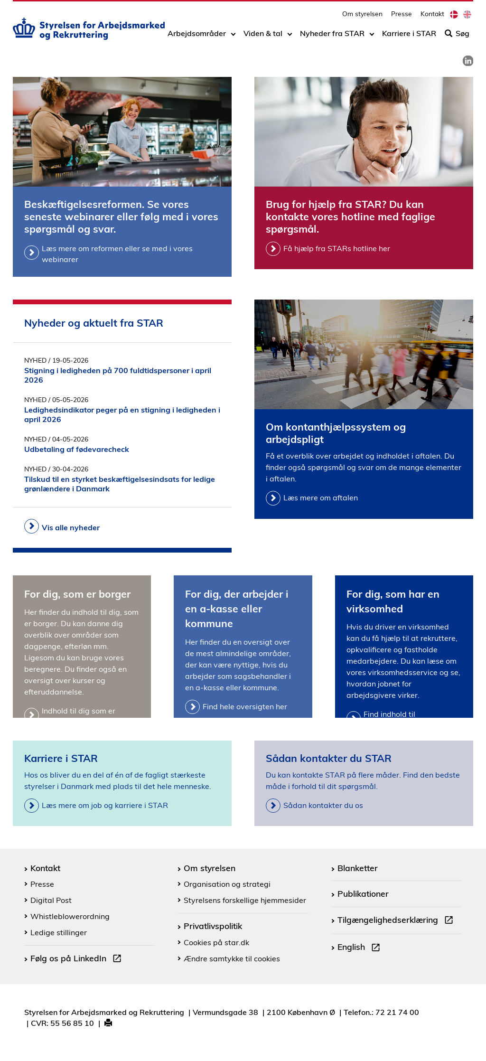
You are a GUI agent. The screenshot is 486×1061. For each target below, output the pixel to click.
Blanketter (357, 868)
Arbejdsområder (197, 36)
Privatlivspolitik (213, 925)
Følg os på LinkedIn (77, 959)
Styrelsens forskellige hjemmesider (245, 900)
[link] (468, 61)
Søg (457, 36)
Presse (401, 17)
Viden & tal (262, 36)
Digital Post (51, 900)
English (360, 948)
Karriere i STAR (409, 36)
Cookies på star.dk (216, 942)
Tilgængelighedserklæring (397, 921)
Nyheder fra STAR (332, 36)
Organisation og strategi (227, 884)
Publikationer (363, 893)
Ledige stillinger (58, 932)
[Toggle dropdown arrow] (233, 36)
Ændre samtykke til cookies (232, 958)
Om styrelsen (362, 17)
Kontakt (432, 17)
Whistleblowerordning (70, 916)
